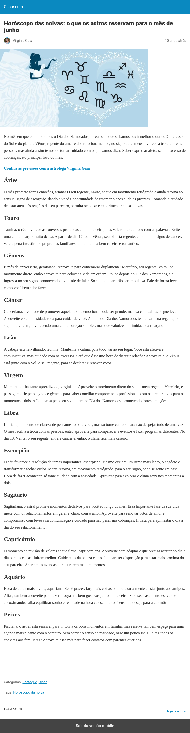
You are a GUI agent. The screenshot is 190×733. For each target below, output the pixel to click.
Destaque (29, 682)
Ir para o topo (176, 711)
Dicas (43, 682)
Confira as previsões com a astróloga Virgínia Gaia (47, 168)
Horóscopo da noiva (28, 692)
